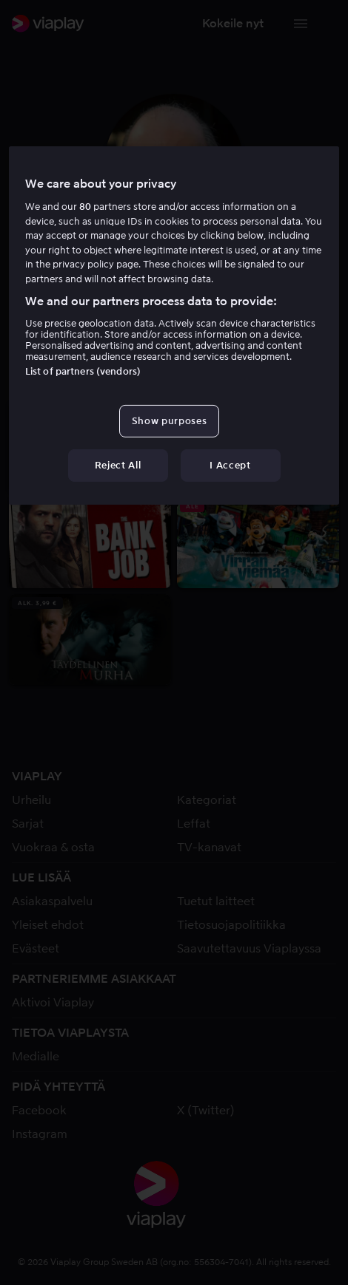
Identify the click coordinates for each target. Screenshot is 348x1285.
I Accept (230, 465)
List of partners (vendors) (83, 371)
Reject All (118, 465)
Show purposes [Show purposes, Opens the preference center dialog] (169, 420)
